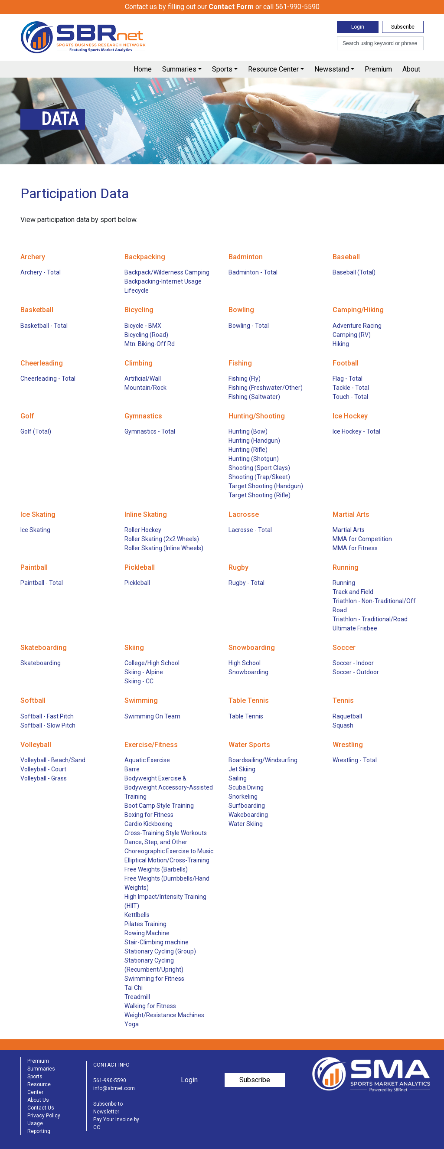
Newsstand (331, 69)
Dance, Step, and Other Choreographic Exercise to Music (168, 847)
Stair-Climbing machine (156, 942)
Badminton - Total (253, 272)
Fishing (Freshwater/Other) (266, 387)
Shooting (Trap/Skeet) (259, 476)
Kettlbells (137, 914)
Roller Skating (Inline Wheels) (163, 548)
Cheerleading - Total (47, 378)
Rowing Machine (147, 933)
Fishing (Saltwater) (254, 396)
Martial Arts (349, 529)
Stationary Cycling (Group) (160, 951)
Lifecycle (136, 290)
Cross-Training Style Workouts (165, 832)
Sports (222, 69)
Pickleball (137, 582)
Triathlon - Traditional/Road (370, 619)
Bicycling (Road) (146, 334)
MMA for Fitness (355, 548)
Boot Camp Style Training (159, 805)
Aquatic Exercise (147, 760)
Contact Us (40, 1108)
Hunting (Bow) (248, 431)
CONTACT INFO (111, 1065)
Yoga (131, 1024)
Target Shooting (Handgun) (266, 486)
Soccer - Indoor (353, 662)
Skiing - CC (138, 681)
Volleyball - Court (43, 769)
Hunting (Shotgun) (254, 458)
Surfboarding (247, 805)
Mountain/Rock (145, 387)
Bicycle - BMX (142, 325)
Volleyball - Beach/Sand (52, 760)
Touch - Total (350, 396)
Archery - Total (40, 272)
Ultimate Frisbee (355, 628)
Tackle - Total (351, 387)
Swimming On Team (152, 716)
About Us (38, 1100)
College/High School (152, 662)
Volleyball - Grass (43, 778)
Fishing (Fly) (245, 378)
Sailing (238, 778)
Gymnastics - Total (149, 431)
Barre (132, 769)
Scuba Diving (246, 787)
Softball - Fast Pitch (47, 716)
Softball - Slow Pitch (47, 725)
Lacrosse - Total (250, 529)
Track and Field (353, 591)
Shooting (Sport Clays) (259, 467)
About (411, 69)
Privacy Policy (43, 1116)
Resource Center (273, 69)
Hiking (341, 343)
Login (357, 27)
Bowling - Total (249, 325)
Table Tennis (246, 716)
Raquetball (347, 716)
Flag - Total (347, 378)
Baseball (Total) (354, 272)
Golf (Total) (35, 431)
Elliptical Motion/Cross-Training (166, 860)
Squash (343, 725)
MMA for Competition (362, 538)
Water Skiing (246, 823)
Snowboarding (248, 672)
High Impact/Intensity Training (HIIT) (165, 901)
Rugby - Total (246, 582)
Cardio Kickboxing (148, 823)
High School (245, 662)
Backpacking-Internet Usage (163, 281)
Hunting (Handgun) (254, 440)
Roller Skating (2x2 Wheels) (161, 538)
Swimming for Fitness (154, 978)
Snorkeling (243, 796)
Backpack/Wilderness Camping (166, 272)
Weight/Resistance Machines (164, 1015)
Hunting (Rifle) (248, 449)
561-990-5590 (109, 1080)
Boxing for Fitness (148, 814)
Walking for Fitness (150, 1005)
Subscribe (403, 27)
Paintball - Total (41, 582)
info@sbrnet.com (114, 1088)
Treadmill (137, 996)
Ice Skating (35, 529)
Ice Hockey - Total (356, 431)
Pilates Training (145, 924)
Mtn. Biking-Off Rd (149, 343)
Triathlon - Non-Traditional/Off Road (374, 605)
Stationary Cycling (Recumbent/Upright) (153, 965)
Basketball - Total (44, 325)
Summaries (179, 69)
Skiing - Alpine (143, 672)
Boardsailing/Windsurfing (263, 760)
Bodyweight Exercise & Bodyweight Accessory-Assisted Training (168, 787)
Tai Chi (133, 987)
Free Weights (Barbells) (156, 869)
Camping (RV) (352, 334)
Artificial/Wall (142, 378)
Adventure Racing (357, 325)
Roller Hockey (142, 529)
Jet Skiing (242, 769)
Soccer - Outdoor (356, 672)
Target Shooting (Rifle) (260, 495)
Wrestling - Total (355, 760)
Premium (378, 69)
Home (143, 69)
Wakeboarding (248, 814)
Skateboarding (40, 662)
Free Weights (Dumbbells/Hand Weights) (166, 883)
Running (344, 582)
